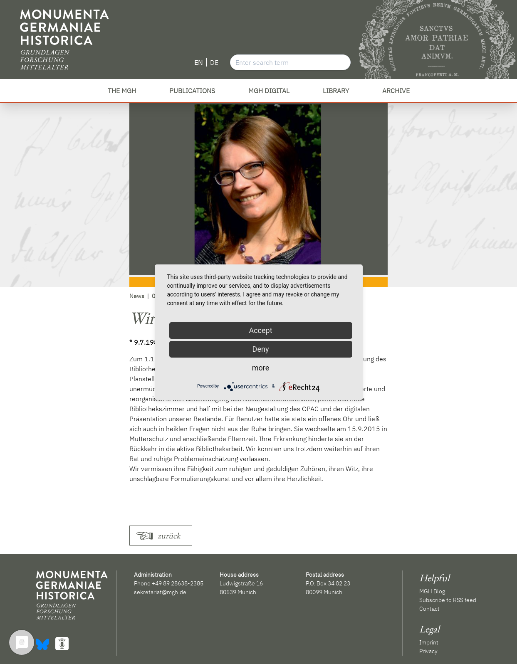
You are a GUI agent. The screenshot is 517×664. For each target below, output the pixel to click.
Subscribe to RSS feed (447, 600)
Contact (429, 608)
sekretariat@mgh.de (160, 592)
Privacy (428, 651)
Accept (260, 330)
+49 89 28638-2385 (177, 583)
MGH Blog (432, 591)
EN (198, 62)
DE (214, 62)
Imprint (428, 642)
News (136, 296)
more (261, 367)
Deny (260, 349)
